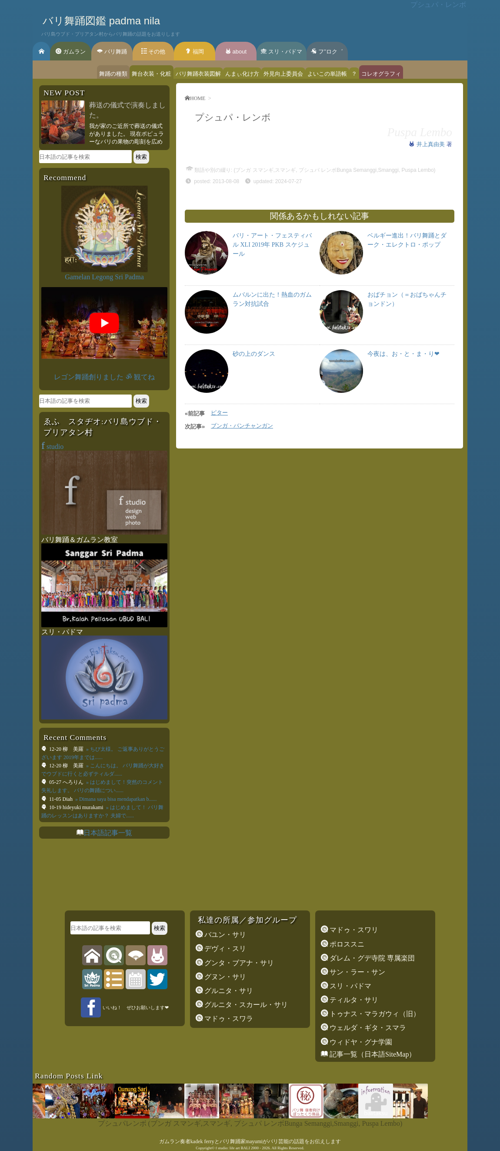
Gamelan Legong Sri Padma (104, 277)
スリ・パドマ (281, 51)
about (236, 51)
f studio (221, 1148)
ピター (219, 412)
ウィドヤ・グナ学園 (360, 1042)
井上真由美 (432, 144)
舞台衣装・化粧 (151, 73)
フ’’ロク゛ (327, 51)
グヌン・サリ (224, 976)
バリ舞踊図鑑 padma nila (101, 21)
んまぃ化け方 (242, 73)
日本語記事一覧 (107, 832)
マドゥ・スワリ (353, 930)
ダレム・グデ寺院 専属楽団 (371, 958)
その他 (153, 51)
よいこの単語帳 (327, 73)
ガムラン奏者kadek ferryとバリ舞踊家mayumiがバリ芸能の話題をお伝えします (250, 1141)
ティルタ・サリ (353, 1000)
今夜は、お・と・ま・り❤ (403, 354)
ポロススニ (346, 944)
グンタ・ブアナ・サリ (238, 963)
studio (52, 446)
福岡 (194, 51)
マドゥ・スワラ (228, 1018)
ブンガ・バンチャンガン (242, 425)
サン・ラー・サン (356, 972)
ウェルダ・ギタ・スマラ (367, 1027)
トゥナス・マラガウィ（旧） (374, 1013)
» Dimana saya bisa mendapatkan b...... (115, 799)
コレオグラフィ (381, 73)
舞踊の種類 (113, 73)
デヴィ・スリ (224, 948)
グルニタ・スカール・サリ (245, 1004)
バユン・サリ (224, 934)
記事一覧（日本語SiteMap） (372, 1054)
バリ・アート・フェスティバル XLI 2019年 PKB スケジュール (272, 244)
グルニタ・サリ (228, 990)
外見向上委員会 (283, 73)
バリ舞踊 (112, 51)
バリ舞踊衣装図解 (198, 73)
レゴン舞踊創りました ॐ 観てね (104, 377)
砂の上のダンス (254, 354)
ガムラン (71, 51)
